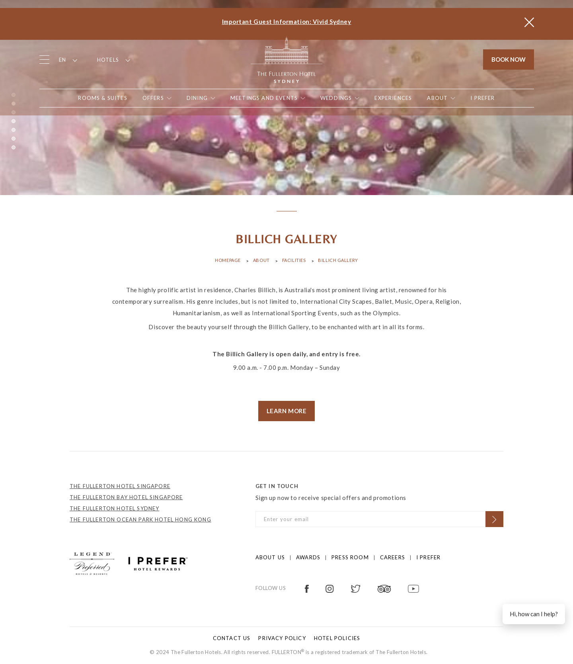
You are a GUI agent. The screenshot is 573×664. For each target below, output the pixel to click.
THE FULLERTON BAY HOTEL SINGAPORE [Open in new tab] (126, 497)
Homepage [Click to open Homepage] (227, 260)
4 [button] (14, 121)
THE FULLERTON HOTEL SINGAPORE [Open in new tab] (120, 486)
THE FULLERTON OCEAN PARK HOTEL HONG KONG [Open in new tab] (140, 519)
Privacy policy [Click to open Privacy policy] (282, 638)
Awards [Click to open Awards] (308, 557)
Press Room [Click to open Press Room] (350, 557)
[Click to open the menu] (44, 59)
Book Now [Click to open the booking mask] (508, 59)
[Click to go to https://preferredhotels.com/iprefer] (158, 562)
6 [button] (14, 139)
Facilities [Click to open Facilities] (294, 260)
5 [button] (14, 130)
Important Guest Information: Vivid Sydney (286, 21)
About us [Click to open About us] (270, 557)
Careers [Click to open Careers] (392, 557)
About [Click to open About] (261, 260)
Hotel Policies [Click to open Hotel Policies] (337, 638)
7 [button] (14, 147)
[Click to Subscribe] (494, 519)
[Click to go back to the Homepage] (286, 58)
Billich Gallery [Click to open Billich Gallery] (338, 260)
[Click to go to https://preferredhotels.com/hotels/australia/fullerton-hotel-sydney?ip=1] (92, 562)
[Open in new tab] (482, 98)
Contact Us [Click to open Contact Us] (232, 638)
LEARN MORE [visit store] (287, 410)
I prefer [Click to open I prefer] (428, 557)
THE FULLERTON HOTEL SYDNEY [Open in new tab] (114, 508)
